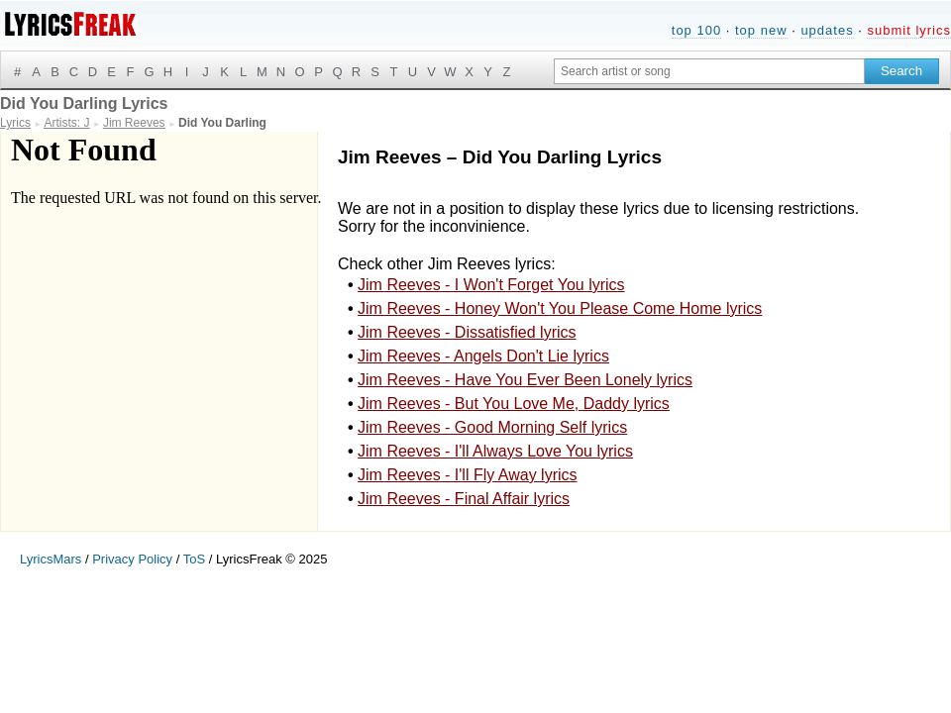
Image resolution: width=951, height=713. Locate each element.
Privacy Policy (132, 559)
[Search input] (709, 71)
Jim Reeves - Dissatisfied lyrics (467, 332)
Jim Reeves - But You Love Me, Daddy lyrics (514, 403)
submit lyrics (909, 30)
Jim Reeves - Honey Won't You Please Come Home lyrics (560, 308)
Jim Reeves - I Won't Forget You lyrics (491, 284)
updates (826, 30)
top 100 (696, 30)
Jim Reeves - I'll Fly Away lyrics (467, 474)
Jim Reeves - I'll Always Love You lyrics (495, 451)
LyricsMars (50, 559)
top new (761, 30)
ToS (194, 559)
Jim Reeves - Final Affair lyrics (464, 498)
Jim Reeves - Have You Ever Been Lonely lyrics (525, 379)
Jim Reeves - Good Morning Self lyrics (492, 427)
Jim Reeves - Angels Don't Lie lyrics (483, 356)
